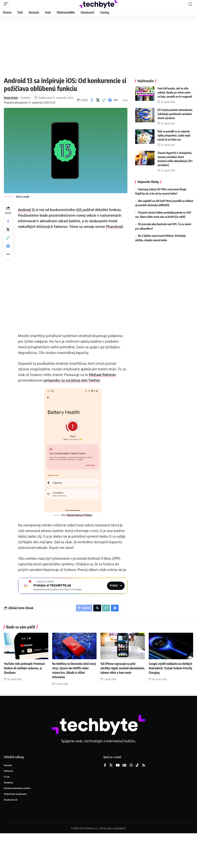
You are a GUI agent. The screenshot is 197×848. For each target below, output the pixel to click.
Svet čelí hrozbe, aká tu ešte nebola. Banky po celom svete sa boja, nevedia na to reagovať (174, 92)
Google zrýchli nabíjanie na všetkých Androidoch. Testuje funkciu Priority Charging (167, 681)
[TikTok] (137, 779)
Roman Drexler (12, 97)
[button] (7, 4)
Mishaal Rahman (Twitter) (79, 520)
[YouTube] (117, 779)
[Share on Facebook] (91, 103)
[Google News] (124, 779)
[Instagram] (131, 779)
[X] (111, 779)
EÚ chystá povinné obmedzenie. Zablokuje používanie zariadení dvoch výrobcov (175, 114)
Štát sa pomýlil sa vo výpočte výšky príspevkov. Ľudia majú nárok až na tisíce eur (173, 135)
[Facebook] (105, 779)
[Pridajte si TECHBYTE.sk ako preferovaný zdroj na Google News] (73, 597)
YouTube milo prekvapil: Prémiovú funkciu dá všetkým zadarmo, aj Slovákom (25, 681)
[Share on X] (97, 103)
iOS (80, 215)
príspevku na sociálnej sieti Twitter (73, 385)
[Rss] (143, 779)
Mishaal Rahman (103, 380)
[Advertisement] (98, 45)
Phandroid (115, 232)
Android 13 (27, 215)
